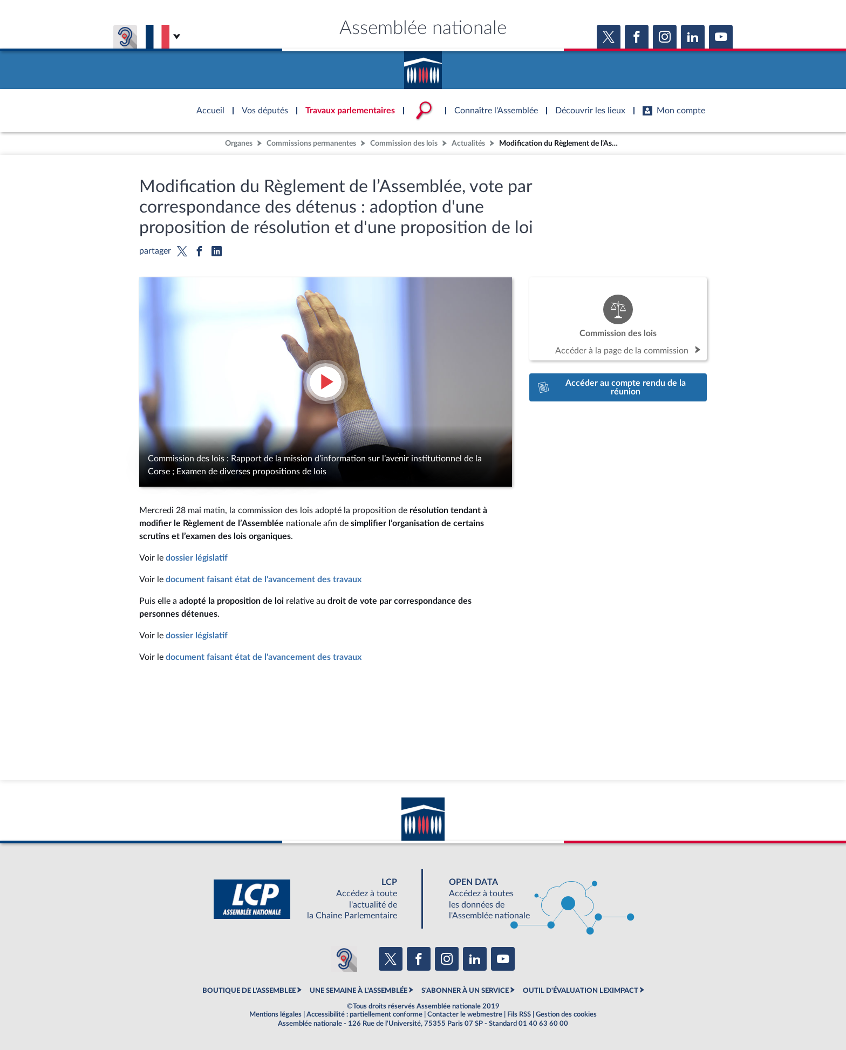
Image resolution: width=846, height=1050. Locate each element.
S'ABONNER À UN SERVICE (465, 990)
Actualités (468, 143)
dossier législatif (197, 558)
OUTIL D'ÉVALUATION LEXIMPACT (580, 990)
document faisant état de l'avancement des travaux (263, 579)
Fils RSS (519, 1014)
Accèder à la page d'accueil (423, 66)
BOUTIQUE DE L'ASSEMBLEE (249, 990)
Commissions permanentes (311, 143)
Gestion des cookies (566, 1014)
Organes (239, 143)
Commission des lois (404, 143)
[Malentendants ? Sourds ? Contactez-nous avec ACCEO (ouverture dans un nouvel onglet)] (344, 959)
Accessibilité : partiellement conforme (364, 1014)
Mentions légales (275, 1014)
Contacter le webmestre (464, 1014)
